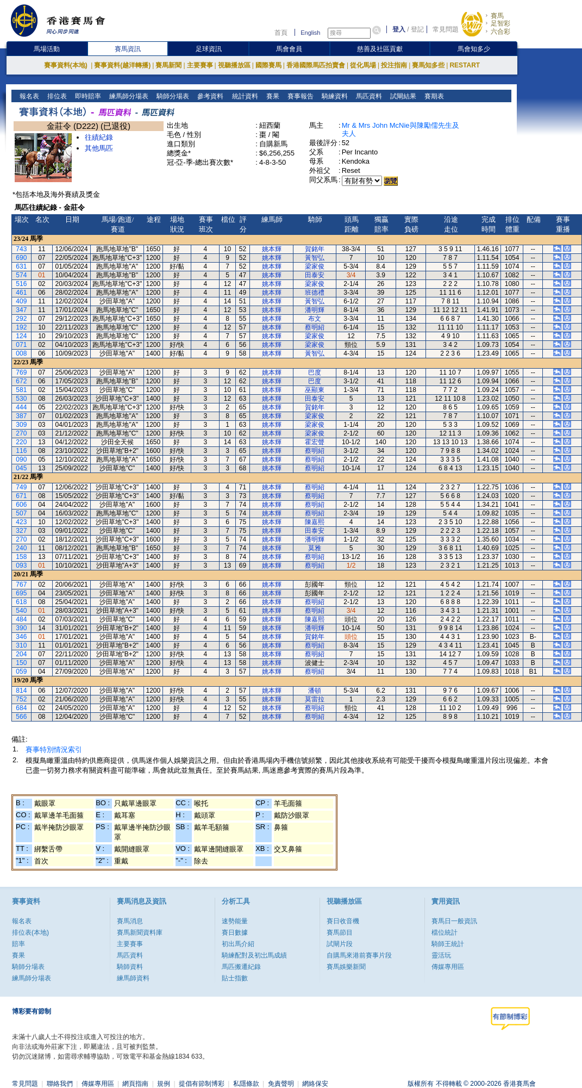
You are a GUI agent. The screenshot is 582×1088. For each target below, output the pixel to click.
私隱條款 (246, 1083)
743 (21, 249)
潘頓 (314, 690)
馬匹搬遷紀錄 (241, 967)
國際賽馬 (268, 65)
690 (21, 258)
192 (21, 327)
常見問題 (446, 29)
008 (21, 353)
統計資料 (244, 96)
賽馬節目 (340, 932)
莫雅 (314, 548)
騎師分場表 (172, 96)
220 (21, 442)
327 (21, 530)
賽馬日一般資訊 (454, 921)
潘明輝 (314, 310)
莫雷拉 (314, 699)
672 (21, 381)
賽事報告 (299, 96)
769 (21, 372)
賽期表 (432, 96)
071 (21, 345)
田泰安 (314, 275)
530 (21, 398)
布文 (314, 318)
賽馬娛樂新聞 (346, 967)
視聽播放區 (234, 65)
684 (21, 708)
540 (21, 610)
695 (21, 593)
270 (21, 433)
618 (21, 602)
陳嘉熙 (314, 522)
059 (21, 671)
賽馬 (497, 16)
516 (21, 284)
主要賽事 (200, 65)
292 (21, 318)
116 (21, 451)
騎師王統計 (447, 944)
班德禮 (314, 292)
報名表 (28, 96)
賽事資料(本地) (66, 65)
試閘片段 (340, 944)
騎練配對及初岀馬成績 (254, 955)
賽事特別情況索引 (54, 749)
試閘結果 (402, 96)
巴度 (314, 372)
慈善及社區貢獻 (380, 49)
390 (21, 628)
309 (21, 424)
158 (21, 557)
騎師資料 (130, 967)
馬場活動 (47, 49)
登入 (398, 29)
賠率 (18, 944)
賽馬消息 (130, 921)
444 (21, 407)
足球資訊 (209, 49)
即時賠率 (87, 96)
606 (21, 504)
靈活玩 (441, 955)
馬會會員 (289, 49)
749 (21, 487)
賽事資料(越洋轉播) (122, 65)
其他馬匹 (99, 148)
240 (21, 548)
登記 (417, 29)
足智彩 (500, 23)
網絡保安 (315, 1083)
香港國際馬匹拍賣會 (315, 65)
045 (21, 468)
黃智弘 (314, 258)
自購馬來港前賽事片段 (359, 955)
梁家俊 (314, 266)
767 (21, 584)
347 (21, 310)
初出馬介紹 (238, 944)
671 (21, 496)
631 (21, 266)
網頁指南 (135, 1083)
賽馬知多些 (428, 65)
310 (21, 645)
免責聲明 (281, 1083)
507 (21, 513)
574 (21, 275)
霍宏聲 (314, 442)
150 (21, 663)
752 (21, 699)
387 (21, 416)
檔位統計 (444, 932)
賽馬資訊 (128, 49)
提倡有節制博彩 (201, 1083)
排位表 (56, 96)
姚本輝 (271, 249)
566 (21, 716)
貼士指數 (235, 978)
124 (21, 336)
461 (21, 292)
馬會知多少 (474, 49)
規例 (163, 1083)
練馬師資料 (133, 978)
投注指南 (394, 65)
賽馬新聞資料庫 (139, 932)
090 (21, 459)
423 (21, 522)
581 (21, 390)
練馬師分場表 (128, 96)
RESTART (464, 65)
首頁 (280, 32)
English (310, 32)
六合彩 (500, 31)
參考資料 (209, 96)
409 (21, 301)
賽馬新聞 (168, 65)
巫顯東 (314, 390)
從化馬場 (363, 65)
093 (21, 565)
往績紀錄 (99, 137)
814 (21, 690)
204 (21, 654)
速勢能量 (235, 921)
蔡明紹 (314, 327)
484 (21, 619)
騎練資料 (333, 96)
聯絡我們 (60, 1083)
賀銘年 (314, 249)
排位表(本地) (30, 932)
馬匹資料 (367, 96)
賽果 (271, 96)
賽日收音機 (343, 921)
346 (21, 637)
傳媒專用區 (447, 967)
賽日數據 (235, 932)
